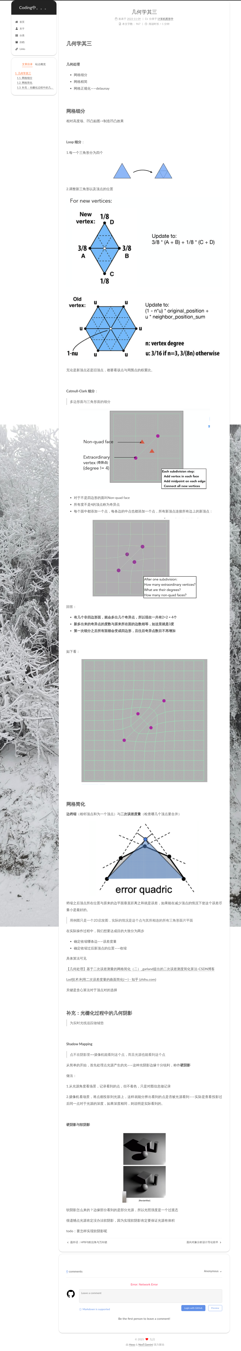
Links (20, 48)
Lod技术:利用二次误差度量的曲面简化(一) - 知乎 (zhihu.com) (111, 979)
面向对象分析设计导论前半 (204, 1242)
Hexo (132, 1344)
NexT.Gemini (145, 1344)
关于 (19, 28)
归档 (19, 42)
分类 (19, 35)
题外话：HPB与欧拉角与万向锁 (87, 1242)
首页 (19, 21)
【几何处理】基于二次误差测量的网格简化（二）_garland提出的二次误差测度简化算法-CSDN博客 (140, 969)
